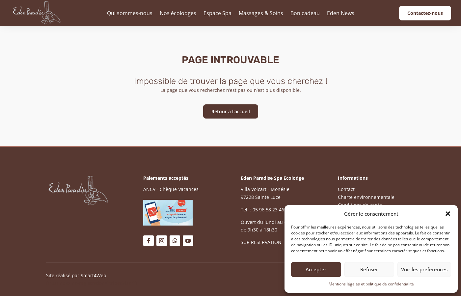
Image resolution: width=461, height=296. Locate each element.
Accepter (316, 269)
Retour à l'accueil (230, 111)
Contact (346, 189)
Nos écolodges (178, 13)
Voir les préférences (424, 269)
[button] (448, 213)
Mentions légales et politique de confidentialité (371, 284)
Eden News (340, 13)
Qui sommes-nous (129, 13)
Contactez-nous (425, 13)
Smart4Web (93, 275)
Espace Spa (217, 13)
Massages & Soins (261, 13)
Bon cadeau (305, 13)
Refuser (369, 269)
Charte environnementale (366, 197)
